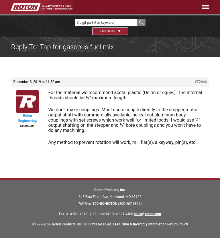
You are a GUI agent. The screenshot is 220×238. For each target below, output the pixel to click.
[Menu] (149, 7)
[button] (141, 22)
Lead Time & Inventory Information (139, 224)
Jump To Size (110, 31)
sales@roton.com (147, 214)
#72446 (201, 82)
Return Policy (177, 224)
